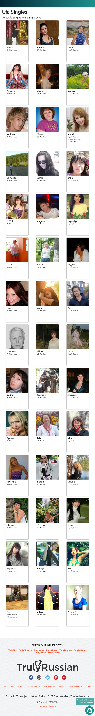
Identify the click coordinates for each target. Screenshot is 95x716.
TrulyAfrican (52, 650)
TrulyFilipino (65, 650)
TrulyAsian (39, 650)
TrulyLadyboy (80, 650)
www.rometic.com (47, 706)
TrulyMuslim (54, 653)
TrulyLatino (40, 653)
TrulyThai (12, 650)
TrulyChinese (25, 650)
